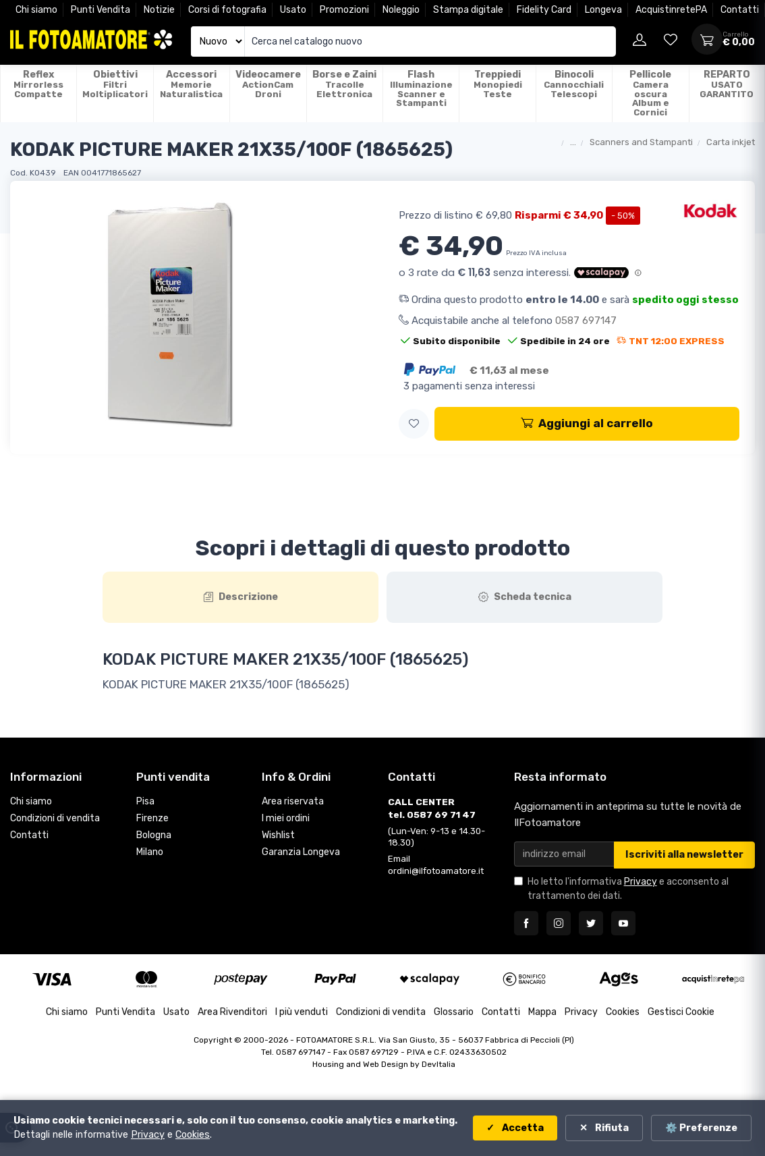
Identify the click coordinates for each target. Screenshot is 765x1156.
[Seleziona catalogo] (218, 41)
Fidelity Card (544, 10)
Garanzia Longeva (301, 852)
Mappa (542, 1012)
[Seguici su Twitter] (591, 923)
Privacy (640, 881)
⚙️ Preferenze (701, 1128)
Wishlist (278, 835)
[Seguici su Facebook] (526, 923)
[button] (414, 424)
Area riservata (293, 801)
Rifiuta (611, 1128)
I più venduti (301, 1012)
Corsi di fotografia (227, 10)
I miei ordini (286, 818)
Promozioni (344, 10)
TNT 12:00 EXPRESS (671, 340)
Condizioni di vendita (55, 818)
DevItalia (438, 1064)
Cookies (623, 1012)
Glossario (454, 1012)
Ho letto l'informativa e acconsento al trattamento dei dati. (628, 889)
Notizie (159, 10)
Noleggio (401, 10)
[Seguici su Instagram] (558, 923)
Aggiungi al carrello (587, 423)
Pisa (145, 801)
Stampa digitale (468, 10)
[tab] (240, 597)
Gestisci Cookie (681, 1012)
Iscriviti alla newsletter (684, 854)
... (573, 142)
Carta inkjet (730, 142)
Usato (293, 10)
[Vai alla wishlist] (670, 39)
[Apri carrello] (706, 39)
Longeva (603, 10)
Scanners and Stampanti (641, 142)
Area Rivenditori (232, 1012)
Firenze (152, 818)
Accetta (522, 1128)
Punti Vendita (100, 10)
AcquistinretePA (671, 10)
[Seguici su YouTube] (623, 923)
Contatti (739, 10)
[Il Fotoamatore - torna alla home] (91, 39)
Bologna (153, 835)
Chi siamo (36, 10)
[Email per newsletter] (564, 854)
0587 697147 (586, 320)
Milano (149, 852)
